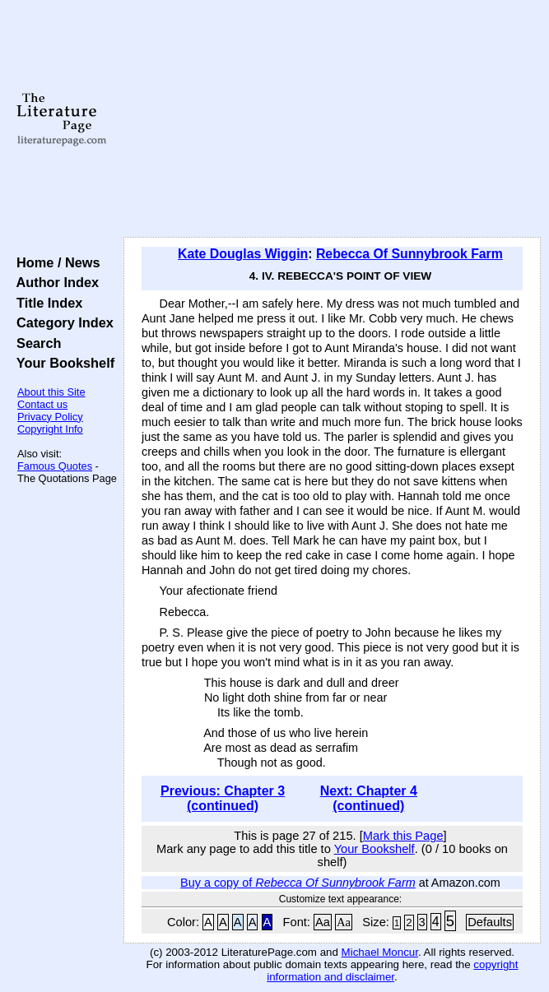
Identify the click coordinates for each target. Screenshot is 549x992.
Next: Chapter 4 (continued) (368, 798)
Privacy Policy (50, 416)
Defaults (490, 922)
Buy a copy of (298, 882)
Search (35, 343)
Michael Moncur (380, 952)
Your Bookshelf (61, 362)
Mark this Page (403, 835)
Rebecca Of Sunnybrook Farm (409, 254)
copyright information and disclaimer (392, 970)
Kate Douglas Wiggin (243, 254)
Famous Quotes (54, 466)
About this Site (51, 392)
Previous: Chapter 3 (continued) (223, 798)
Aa (322, 922)
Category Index (61, 322)
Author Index (54, 282)
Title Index (45, 302)
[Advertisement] (332, 119)
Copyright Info (50, 429)
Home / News (54, 262)
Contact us (42, 404)
